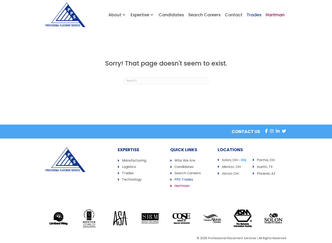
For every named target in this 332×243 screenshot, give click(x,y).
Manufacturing (134, 161)
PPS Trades (183, 180)
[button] (123, 14)
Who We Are (184, 161)
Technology (132, 180)
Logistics (129, 167)
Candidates (184, 167)
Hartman (182, 186)
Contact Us (246, 132)
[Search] (166, 80)
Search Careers (187, 174)
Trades (128, 174)
